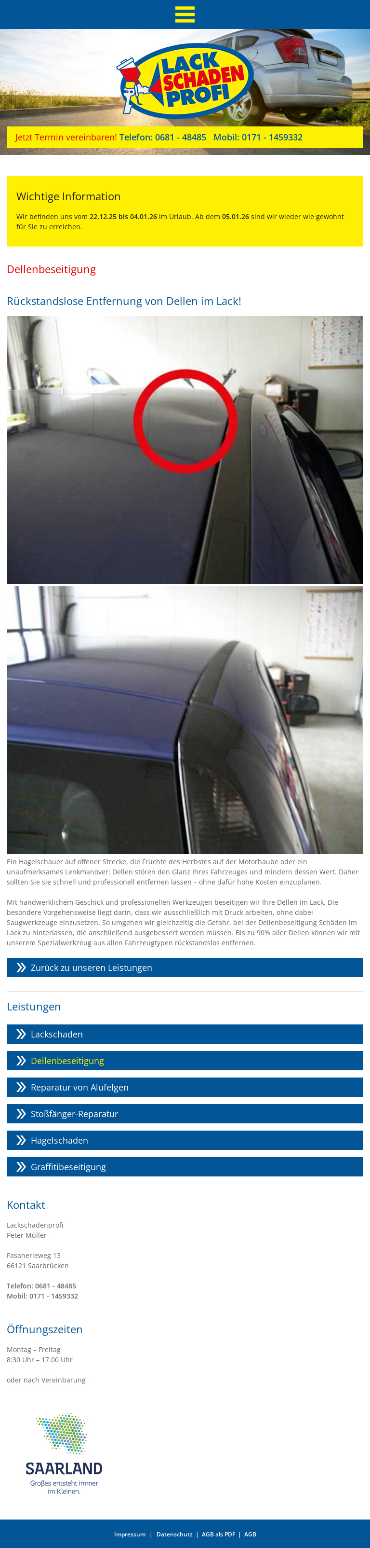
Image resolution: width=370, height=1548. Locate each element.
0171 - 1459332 (254, 137)
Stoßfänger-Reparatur (74, 1114)
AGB (250, 1534)
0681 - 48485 (162, 137)
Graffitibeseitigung (68, 1167)
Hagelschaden (59, 1140)
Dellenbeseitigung (67, 1060)
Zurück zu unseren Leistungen (91, 967)
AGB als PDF (218, 1534)
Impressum (129, 1534)
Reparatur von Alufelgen (80, 1087)
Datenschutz (175, 1534)
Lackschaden (57, 1034)
